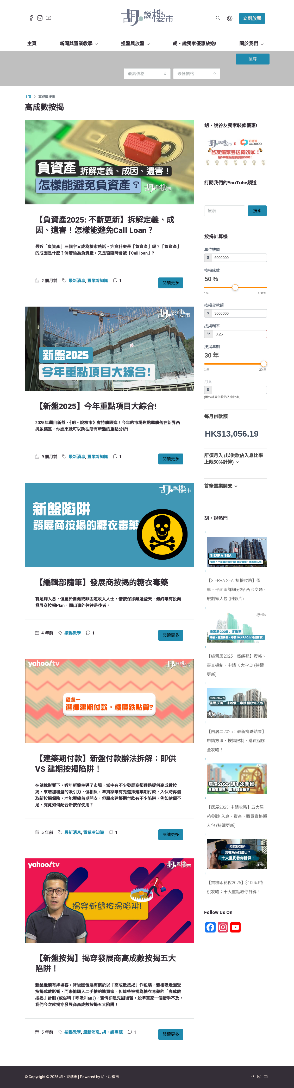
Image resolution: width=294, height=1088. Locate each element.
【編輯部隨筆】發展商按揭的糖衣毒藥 (101, 582)
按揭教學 (72, 633)
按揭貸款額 (214, 305)
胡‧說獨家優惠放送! (194, 43)
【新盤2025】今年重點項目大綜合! (96, 406)
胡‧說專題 (112, 1032)
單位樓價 (212, 249)
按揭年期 (212, 347)
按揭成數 (212, 270)
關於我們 (248, 43)
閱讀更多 (170, 282)
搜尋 (252, 58)
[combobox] (147, 73)
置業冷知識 (97, 280)
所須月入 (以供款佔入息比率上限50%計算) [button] (233, 459)
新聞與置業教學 (76, 43)
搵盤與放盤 (132, 43)
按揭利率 (212, 326)
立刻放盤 (252, 18)
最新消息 (76, 280)
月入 (208, 381)
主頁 (31, 43)
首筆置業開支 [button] (222, 486)
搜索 (257, 210)
